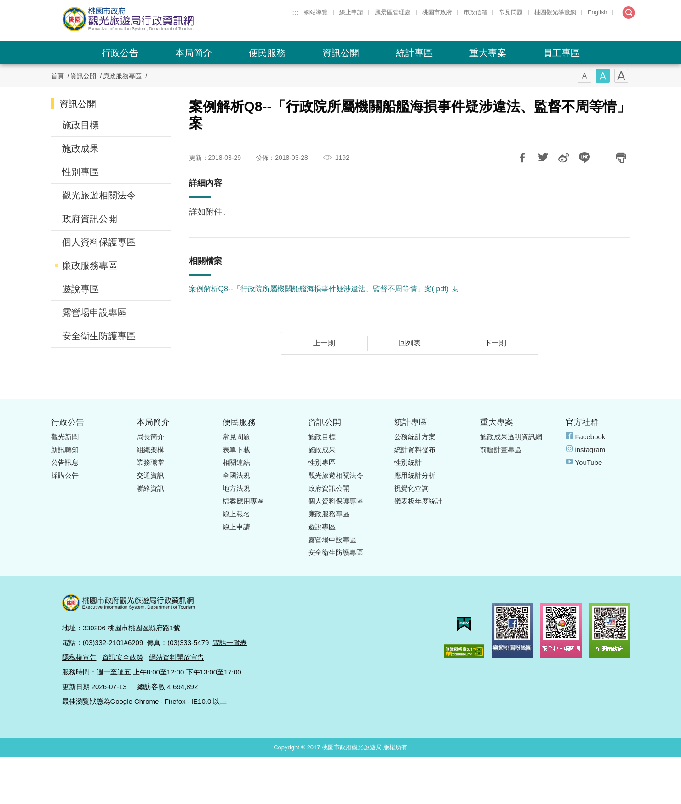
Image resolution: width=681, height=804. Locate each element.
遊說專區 (80, 289)
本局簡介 (193, 53)
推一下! (543, 157)
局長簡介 (150, 437)
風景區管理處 (393, 12)
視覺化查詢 (411, 488)
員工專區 (561, 53)
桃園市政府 (437, 12)
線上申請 (351, 12)
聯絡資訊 (150, 488)
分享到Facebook (522, 157)
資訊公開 (340, 53)
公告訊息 (65, 462)
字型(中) (603, 76)
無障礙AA (464, 651)
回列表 (410, 343)
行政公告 (120, 53)
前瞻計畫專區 (500, 449)
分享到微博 (564, 157)
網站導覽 (316, 12)
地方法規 (236, 488)
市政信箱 (475, 12)
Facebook (590, 437)
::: (295, 12)
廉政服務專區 (122, 75)
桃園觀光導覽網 (555, 12)
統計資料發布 (414, 449)
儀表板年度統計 (418, 501)
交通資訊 (150, 475)
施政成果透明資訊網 (511, 437)
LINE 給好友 (584, 157)
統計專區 (414, 53)
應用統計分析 (414, 475)
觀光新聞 (65, 437)
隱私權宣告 (79, 657)
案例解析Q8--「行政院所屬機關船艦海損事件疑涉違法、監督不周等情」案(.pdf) (319, 289)
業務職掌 (150, 462)
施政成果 (80, 148)
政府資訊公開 (89, 219)
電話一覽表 (229, 642)
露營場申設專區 (94, 312)
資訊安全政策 (122, 657)
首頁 (57, 75)
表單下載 (236, 449)
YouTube (588, 462)
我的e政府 (464, 624)
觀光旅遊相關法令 (99, 195)
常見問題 (511, 12)
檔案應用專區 (243, 501)
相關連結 (236, 462)
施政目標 (80, 125)
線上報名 (236, 514)
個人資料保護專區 (99, 242)
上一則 (324, 343)
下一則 (495, 343)
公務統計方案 (414, 437)
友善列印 (621, 157)
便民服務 (267, 53)
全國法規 (236, 475)
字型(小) (584, 76)
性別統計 (408, 462)
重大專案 (487, 53)
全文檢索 (629, 12)
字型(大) (621, 76)
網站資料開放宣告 (176, 657)
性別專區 (80, 172)
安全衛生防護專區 (99, 336)
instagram (590, 449)
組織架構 (150, 449)
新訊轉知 (65, 449)
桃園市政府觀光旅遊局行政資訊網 (153, 19)
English (597, 12)
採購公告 (65, 475)
